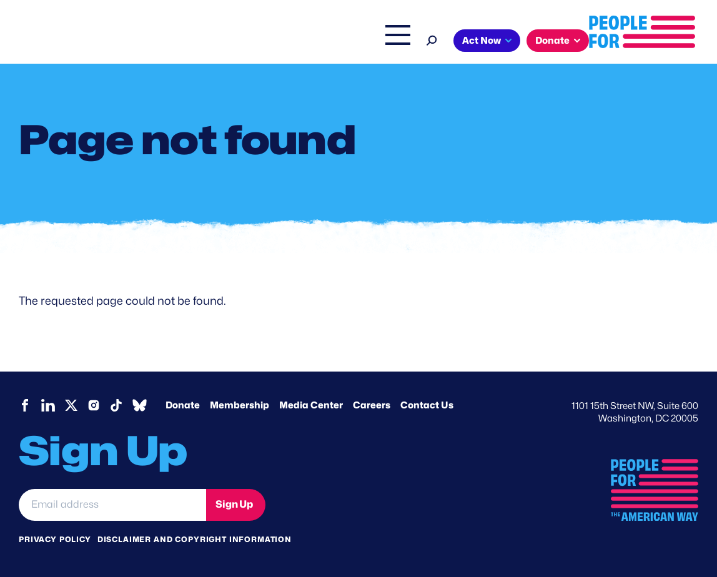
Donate (662, 40)
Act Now (590, 40)
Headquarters (292, 41)
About (172, 41)
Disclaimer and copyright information (194, 538)
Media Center (311, 405)
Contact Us (426, 405)
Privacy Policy (55, 538)
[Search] (541, 39)
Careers (371, 405)
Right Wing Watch (376, 41)
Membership (239, 405)
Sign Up (234, 504)
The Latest (450, 41)
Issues (223, 41)
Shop (498, 41)
